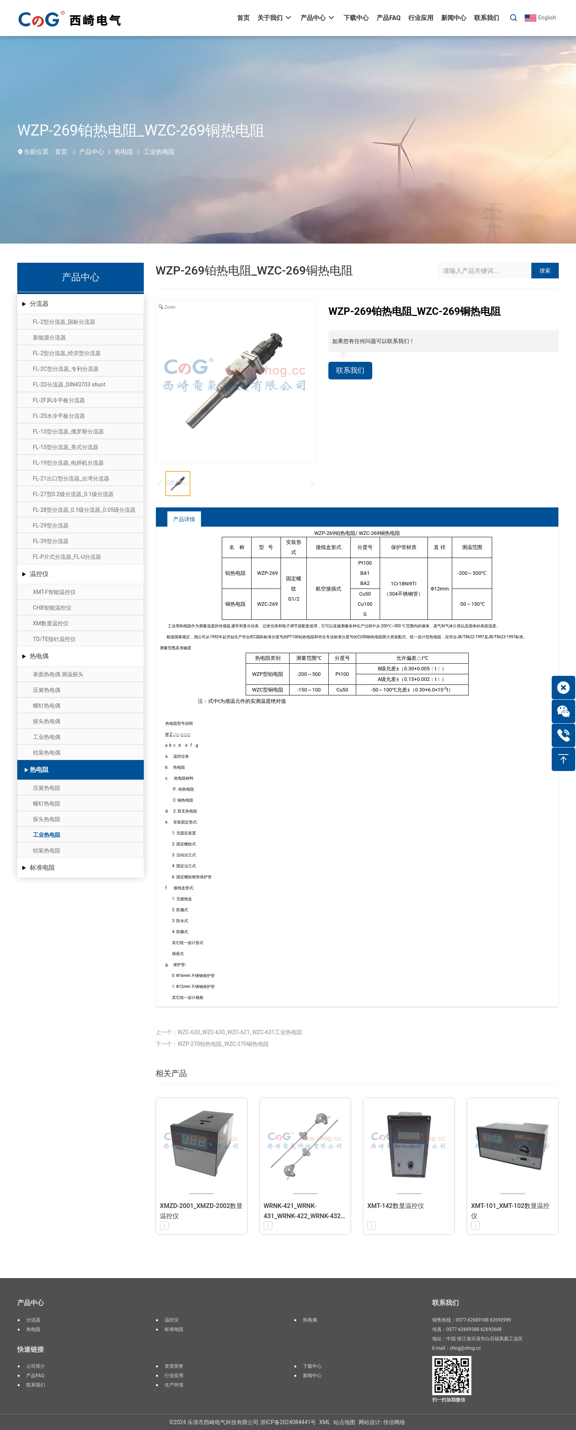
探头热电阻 (46, 819)
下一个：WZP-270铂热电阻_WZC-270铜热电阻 (212, 1044)
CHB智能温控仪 (52, 608)
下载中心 (312, 1366)
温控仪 (39, 574)
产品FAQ (35, 1375)
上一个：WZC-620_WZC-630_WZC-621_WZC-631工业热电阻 (229, 1032)
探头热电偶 (46, 721)
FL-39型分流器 (51, 541)
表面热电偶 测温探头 (58, 674)
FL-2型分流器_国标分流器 (64, 322)
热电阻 (123, 151)
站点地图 (344, 1422)
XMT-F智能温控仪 (54, 592)
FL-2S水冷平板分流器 (59, 416)
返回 (528, 519)
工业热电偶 (46, 737)
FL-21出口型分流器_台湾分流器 (71, 478)
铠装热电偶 (46, 752)
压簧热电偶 (46, 690)
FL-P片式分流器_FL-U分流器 (67, 557)
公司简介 (35, 1366)
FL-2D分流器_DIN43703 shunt (69, 384)
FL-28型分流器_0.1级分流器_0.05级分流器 (84, 510)
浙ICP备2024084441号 (288, 1422)
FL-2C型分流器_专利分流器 (66, 369)
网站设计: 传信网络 (382, 1422)
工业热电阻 (159, 151)
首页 (61, 151)
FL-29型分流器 (51, 525)
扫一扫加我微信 (448, 1400)
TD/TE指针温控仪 (54, 639)
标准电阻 (42, 867)
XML (324, 1422)
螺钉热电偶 (46, 705)
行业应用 (174, 1375)
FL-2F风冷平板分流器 (59, 400)
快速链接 (30, 1349)
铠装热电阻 (46, 850)
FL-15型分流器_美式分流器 (65, 447)
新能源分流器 (49, 337)
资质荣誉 (174, 1366)
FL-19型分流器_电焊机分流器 (68, 463)
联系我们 (352, 371)
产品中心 (91, 151)
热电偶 (39, 656)
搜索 (545, 270)
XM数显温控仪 (51, 623)
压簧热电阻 (46, 788)
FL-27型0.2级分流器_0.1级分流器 (73, 494)
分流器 (39, 303)
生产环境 (174, 1385)
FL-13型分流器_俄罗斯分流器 (68, 431)
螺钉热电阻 (46, 803)
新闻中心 (312, 1375)
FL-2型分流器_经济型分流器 (67, 353)
